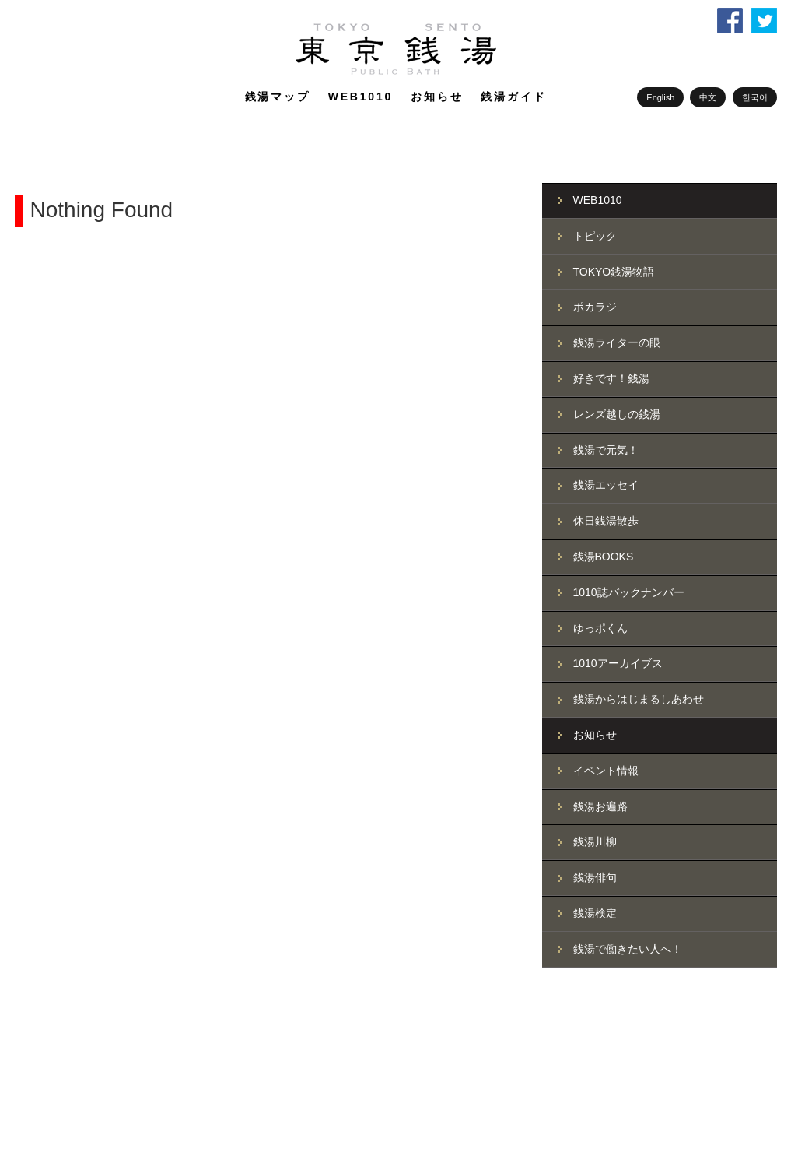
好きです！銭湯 (611, 378)
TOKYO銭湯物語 (614, 271)
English (660, 97)
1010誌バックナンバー (628, 592)
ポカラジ (595, 306)
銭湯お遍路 (600, 806)
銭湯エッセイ (606, 485)
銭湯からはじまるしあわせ (638, 699)
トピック (595, 236)
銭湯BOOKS (603, 556)
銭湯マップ (277, 96)
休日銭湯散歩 (606, 521)
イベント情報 (606, 770)
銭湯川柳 (595, 841)
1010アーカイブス (618, 663)
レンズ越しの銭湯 (616, 414)
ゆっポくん (600, 628)
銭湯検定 (595, 913)
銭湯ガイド (513, 96)
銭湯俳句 (595, 877)
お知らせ (437, 96)
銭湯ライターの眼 (616, 342)
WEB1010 (360, 96)
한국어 (755, 97)
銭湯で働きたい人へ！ (627, 949)
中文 (707, 97)
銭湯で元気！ (606, 450)
